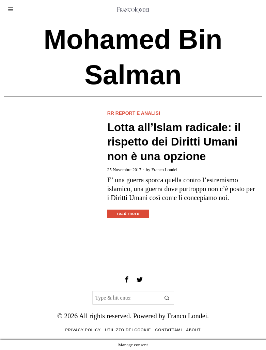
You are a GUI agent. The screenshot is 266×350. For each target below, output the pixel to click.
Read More (128, 213)
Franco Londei (164, 169)
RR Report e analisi (133, 113)
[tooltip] (126, 279)
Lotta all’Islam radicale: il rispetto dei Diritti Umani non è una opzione (174, 142)
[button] (167, 298)
